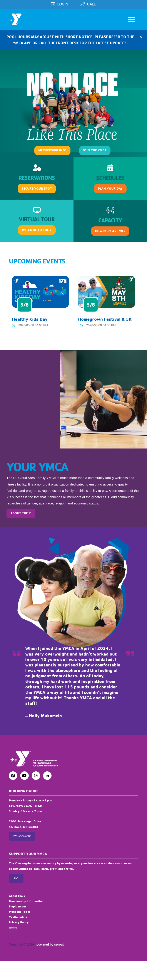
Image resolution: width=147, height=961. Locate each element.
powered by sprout (50, 944)
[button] (131, 19)
